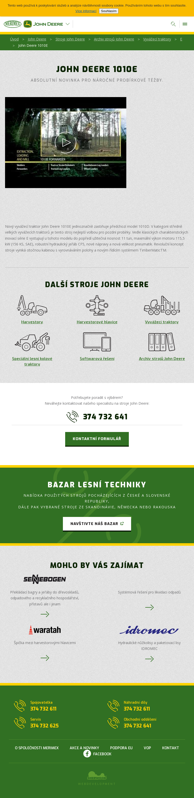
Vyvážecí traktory (157, 39)
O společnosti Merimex (37, 748)
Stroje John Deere (70, 39)
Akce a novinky (84, 748)
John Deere (37, 39)
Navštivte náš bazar (94, 523)
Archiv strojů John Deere (114, 39)
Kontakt (170, 748)
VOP (147, 748)
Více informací (86, 11)
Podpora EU (121, 748)
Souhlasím (108, 11)
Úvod (14, 39)
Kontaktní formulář (97, 438)
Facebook (102, 754)
